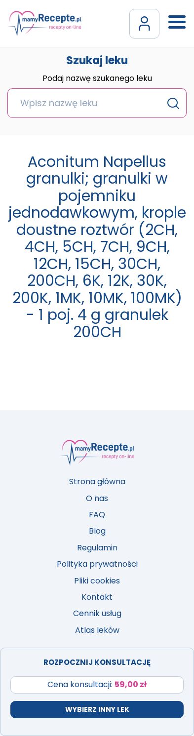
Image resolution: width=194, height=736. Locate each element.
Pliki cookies (97, 580)
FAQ (97, 514)
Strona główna (97, 481)
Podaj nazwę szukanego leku (97, 79)
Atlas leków (97, 630)
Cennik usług (97, 613)
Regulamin (97, 547)
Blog (97, 531)
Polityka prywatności (97, 564)
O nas (97, 498)
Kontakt (97, 597)
